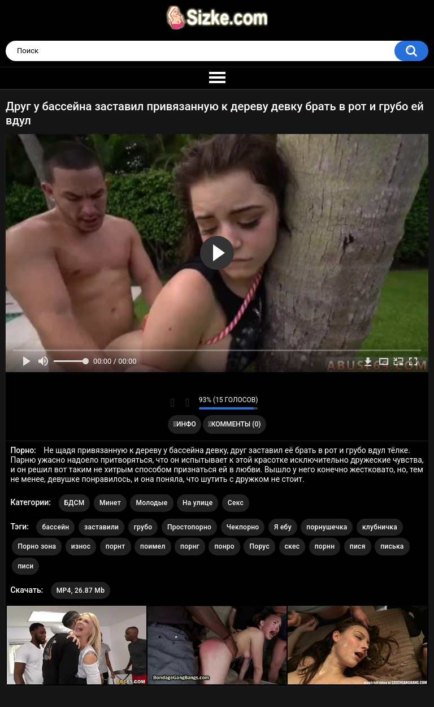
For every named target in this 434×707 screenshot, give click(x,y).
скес (292, 546)
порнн (325, 546)
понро (224, 546)
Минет (110, 503)
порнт (115, 546)
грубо (143, 527)
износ (80, 546)
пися (358, 546)
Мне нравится (173, 402)
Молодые (151, 503)
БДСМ (74, 503)
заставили (101, 527)
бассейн (55, 527)
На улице (197, 503)
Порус (259, 546)
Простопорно (189, 527)
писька (392, 546)
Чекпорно (243, 527)
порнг (189, 546)
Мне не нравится (187, 402)
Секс (236, 503)
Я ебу (283, 527)
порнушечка (326, 527)
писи (25, 566)
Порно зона (37, 546)
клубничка (379, 527)
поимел (153, 546)
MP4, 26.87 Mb (81, 590)
